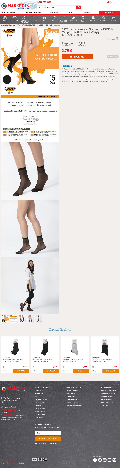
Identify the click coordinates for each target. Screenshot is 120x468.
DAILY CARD (87, 13)
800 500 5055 (44, 2)
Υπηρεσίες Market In (41, 400)
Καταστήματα (39, 394)
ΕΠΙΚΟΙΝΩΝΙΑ (54, 13)
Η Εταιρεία (38, 391)
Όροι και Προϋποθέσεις (108, 391)
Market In (15, 6)
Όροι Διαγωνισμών (107, 403)
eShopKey (12, 463)
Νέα (36, 397)
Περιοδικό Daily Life (41, 409)
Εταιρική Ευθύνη (40, 415)
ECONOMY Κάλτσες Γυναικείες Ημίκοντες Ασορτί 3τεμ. (13, 360)
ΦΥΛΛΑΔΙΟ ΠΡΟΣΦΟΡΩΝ (33, 13)
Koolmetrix (28, 463)
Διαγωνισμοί (105, 406)
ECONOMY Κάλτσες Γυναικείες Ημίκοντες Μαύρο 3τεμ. (43, 360)
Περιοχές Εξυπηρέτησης (74, 406)
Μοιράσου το (113, 56)
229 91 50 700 (8, 415)
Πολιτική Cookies (106, 397)
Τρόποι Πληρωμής (72, 403)
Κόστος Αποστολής (73, 400)
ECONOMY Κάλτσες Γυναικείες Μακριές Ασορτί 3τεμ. (73, 360)
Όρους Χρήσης (53, 443)
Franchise (38, 406)
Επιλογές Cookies (106, 400)
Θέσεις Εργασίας (40, 403)
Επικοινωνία (38, 418)
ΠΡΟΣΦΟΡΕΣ (110, 13)
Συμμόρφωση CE (40, 412)
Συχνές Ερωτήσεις (72, 391)
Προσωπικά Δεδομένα (108, 394)
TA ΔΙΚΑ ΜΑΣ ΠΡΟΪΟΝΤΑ (8, 13)
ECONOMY (6, 358)
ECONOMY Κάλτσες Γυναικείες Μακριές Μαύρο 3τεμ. (102, 360)
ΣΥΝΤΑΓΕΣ (71, 13)
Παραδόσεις (71, 394)
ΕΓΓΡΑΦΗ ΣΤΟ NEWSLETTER (48, 438)
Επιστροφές (71, 397)
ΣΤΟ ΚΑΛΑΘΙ (21, 371)
